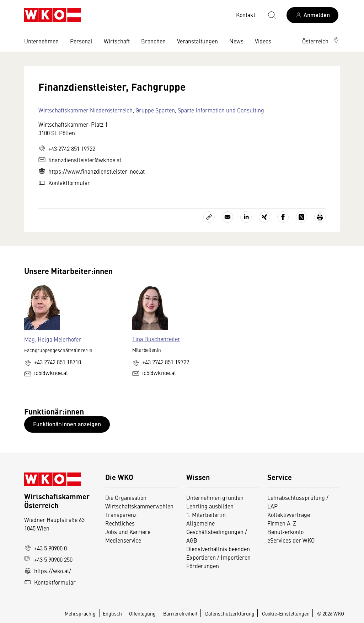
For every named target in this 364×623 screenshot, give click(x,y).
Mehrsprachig (81, 613)
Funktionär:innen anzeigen (67, 424)
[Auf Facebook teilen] (283, 217)
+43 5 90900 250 (48, 559)
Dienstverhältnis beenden (218, 549)
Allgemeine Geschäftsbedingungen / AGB (216, 531)
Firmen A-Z (281, 523)
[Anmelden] (312, 15)
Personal (81, 41)
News (236, 41)
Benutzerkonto (285, 531)
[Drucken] (320, 217)
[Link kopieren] (209, 217)
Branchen (153, 41)
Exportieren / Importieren (218, 557)
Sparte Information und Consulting (221, 110)
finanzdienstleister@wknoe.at (79, 160)
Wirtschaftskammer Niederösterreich (85, 110)
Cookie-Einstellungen (286, 613)
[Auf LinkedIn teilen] (246, 217)
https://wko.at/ (47, 571)
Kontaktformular (64, 182)
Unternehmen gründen (214, 497)
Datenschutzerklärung (230, 613)
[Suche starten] (271, 15)
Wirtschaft (117, 41)
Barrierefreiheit (180, 613)
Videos (263, 41)
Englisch (113, 613)
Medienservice (123, 540)
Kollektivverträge (288, 514)
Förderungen (202, 566)
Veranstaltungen (197, 41)
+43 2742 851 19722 (66, 148)
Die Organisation (125, 497)
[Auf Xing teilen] (264, 217)
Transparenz (120, 514)
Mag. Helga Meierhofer (52, 339)
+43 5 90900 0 (45, 548)
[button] (321, 41)
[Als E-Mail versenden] (227, 217)
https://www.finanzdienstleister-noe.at (91, 171)
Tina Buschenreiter (156, 339)
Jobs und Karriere (127, 531)
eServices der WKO (291, 540)
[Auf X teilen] (301, 217)
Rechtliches (120, 523)
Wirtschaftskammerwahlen (139, 506)
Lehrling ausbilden (210, 506)
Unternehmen (41, 41)
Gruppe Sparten (155, 110)
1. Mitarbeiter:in (206, 514)
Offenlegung (142, 613)
